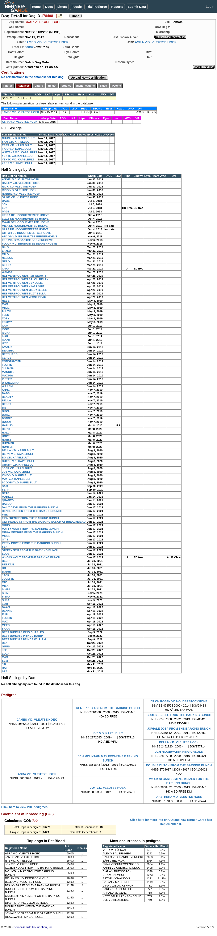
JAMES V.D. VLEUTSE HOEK (47, 42)
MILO (5, 254)
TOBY (5, 318)
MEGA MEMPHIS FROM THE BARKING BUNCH (32, 532)
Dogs (49, 6)
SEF (4, 546)
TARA (5, 268)
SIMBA (6, 589)
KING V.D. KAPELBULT (17, 475)
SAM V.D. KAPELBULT (16, 141)
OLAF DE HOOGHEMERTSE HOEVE (25, 229)
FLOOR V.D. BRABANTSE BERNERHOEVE (29, 243)
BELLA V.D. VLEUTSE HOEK (179, 742)
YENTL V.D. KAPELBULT (18, 156)
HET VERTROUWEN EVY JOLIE (22, 282)
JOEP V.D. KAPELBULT (17, 468)
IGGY (5, 325)
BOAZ (6, 414)
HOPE (6, 436)
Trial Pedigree (96, 6)
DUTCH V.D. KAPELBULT (18, 461)
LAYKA (6, 250)
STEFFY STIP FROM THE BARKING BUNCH (30, 550)
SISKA (6, 596)
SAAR (6, 628)
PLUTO (6, 311)
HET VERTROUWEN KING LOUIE (23, 286)
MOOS (6, 536)
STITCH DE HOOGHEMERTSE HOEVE (26, 232)
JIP (4, 664)
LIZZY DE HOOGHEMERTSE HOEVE (25, 218)
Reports (117, 6)
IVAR (5, 336)
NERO (6, 261)
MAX (5, 304)
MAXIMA (7, 375)
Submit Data (137, 6)
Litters (62, 6)
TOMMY (7, 322)
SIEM (5, 593)
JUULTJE (8, 578)
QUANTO (8, 500)
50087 (29, 47)
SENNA (7, 265)
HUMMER (8, 443)
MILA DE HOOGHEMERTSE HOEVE (25, 225)
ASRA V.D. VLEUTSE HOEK (156, 42)
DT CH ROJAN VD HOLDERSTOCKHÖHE (178, 701)
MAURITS (8, 372)
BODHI (6, 571)
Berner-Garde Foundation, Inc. (33, 927)
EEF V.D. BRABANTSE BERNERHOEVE (27, 240)
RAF (5, 667)
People (76, 6)
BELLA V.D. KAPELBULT (18, 450)
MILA (5, 585)
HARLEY (7, 425)
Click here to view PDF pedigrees (24, 807)
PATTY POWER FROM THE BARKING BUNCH (31, 543)
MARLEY (7, 496)
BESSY (6, 404)
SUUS (5, 553)
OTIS (5, 539)
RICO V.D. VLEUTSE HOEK (19, 190)
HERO (6, 429)
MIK (4, 582)
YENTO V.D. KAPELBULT (18, 159)
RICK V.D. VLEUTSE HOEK (19, 186)
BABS (6, 200)
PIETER (7, 379)
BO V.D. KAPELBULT (15, 457)
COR (5, 603)
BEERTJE (8, 564)
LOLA (5, 653)
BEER (5, 560)
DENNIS (7, 610)
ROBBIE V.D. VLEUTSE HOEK (21, 193)
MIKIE (5, 307)
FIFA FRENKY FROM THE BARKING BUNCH (30, 518)
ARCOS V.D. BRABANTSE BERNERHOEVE (29, 236)
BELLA (6, 400)
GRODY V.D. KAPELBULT (18, 464)
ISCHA (6, 332)
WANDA (7, 272)
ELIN (5, 614)
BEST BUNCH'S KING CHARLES (23, 632)
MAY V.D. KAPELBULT (16, 478)
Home (36, 6)
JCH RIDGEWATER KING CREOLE (179, 751)
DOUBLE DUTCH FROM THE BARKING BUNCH (179, 765)
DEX (5, 642)
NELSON (7, 257)
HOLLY (6, 432)
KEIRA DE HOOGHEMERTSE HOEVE (25, 215)
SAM (5, 486)
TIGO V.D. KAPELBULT (17, 148)
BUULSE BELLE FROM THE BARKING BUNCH (179, 715)
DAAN (6, 607)
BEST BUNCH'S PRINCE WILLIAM (24, 639)
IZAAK (6, 339)
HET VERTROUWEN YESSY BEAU (24, 297)
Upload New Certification (88, 77)
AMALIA (7, 347)
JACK (5, 575)
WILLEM (7, 386)
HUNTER (7, 446)
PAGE (5, 211)
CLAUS (6, 357)
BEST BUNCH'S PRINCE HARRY (23, 635)
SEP (4, 671)
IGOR (5, 329)
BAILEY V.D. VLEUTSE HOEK (21, 183)
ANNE (6, 389)
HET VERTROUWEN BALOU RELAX (25, 279)
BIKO (5, 247)
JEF (4, 650)
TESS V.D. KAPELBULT (17, 145)
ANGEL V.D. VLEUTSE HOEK (20, 179)
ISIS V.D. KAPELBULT (108, 733)
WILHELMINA (10, 382)
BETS (5, 493)
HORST (7, 439)
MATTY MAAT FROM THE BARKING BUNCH (30, 528)
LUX (4, 208)
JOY (4, 204)
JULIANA (8, 368)
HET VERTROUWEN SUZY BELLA (24, 293)
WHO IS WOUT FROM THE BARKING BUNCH (31, 557)
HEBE (5, 300)
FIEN (5, 514)
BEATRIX (8, 350)
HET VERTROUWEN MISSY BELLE (24, 290)
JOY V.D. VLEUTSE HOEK (108, 787)
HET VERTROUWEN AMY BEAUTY (24, 275)
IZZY (5, 343)
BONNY (7, 418)
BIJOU (6, 411)
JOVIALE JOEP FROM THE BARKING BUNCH (179, 728)
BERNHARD (9, 354)
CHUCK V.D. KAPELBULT (18, 138)
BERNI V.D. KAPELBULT (17, 454)
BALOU (7, 503)
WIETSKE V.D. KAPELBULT (19, 152)
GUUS (6, 525)
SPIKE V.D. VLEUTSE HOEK (20, 197)
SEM (5, 660)
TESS (5, 314)
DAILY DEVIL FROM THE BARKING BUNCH (30, 507)
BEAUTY (7, 396)
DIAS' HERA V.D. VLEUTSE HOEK (178, 796)
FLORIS (7, 364)
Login (210, 6)
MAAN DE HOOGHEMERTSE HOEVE (25, 222)
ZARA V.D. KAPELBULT (17, 163)
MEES (6, 625)
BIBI (4, 407)
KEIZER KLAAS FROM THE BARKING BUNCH (108, 708)
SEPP (5, 489)
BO (4, 568)
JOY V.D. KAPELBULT (16, 471)
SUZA (5, 600)
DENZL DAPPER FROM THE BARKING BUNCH (32, 511)
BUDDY (7, 421)
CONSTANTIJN (11, 361)
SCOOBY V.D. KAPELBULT (19, 482)
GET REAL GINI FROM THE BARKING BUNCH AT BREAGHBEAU (43, 521)
